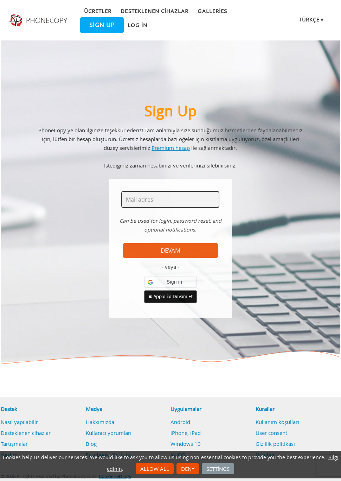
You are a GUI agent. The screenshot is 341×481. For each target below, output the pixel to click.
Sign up (102, 25)
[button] (170, 282)
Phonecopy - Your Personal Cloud (39, 20)
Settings (218, 468)
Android (180, 421)
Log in (137, 25)
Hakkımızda (100, 421)
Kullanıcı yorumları (108, 432)
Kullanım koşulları (277, 421)
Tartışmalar (14, 443)
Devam (170, 250)
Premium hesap (171, 147)
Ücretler (97, 10)
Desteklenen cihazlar (154, 10)
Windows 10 (185, 443)
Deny (187, 468)
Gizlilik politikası (275, 443)
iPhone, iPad (185, 432)
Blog (91, 443)
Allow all (154, 468)
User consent (271, 432)
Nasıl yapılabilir (19, 421)
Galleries (212, 10)
